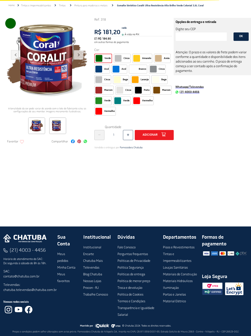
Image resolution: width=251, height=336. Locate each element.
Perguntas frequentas (132, 254)
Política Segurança (130, 267)
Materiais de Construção (180, 274)
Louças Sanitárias (175, 267)
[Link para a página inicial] (12, 5)
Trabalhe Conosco (95, 294)
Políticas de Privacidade (133, 261)
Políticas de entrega (131, 274)
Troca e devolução (129, 288)
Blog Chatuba (92, 274)
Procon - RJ (91, 288)
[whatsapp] (85, 141)
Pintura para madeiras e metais (90, 5)
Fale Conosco (126, 247)
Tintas (62, 5)
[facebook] (73, 141)
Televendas (91, 267)
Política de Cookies (130, 294)
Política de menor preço (133, 281)
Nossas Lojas (92, 281)
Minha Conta (66, 267)
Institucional (92, 247)
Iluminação (171, 288)
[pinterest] (79, 141)
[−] (99, 135)
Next (78, 60)
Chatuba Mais (93, 261)
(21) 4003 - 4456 (28, 250)
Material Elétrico (174, 301)
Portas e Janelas (174, 294)
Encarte (88, 254)
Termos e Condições (131, 301)
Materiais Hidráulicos (178, 281)
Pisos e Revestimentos (179, 247)
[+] (128, 135)
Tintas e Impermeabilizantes (36, 5)
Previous (15, 60)
